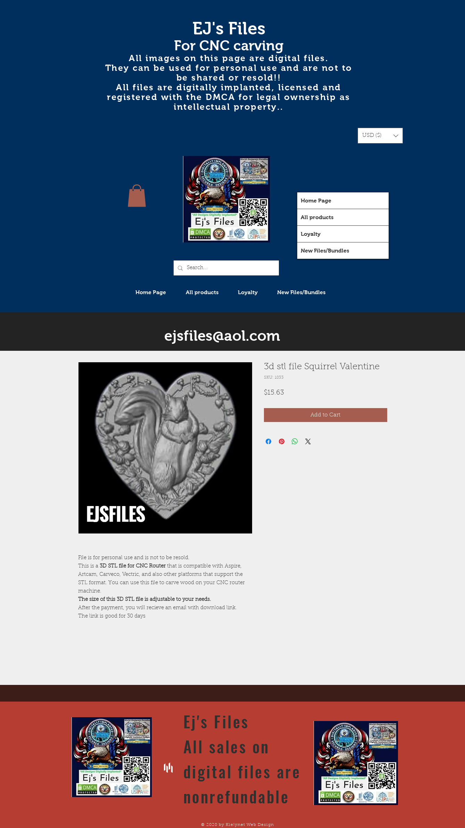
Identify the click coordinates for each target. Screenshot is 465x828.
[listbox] (380, 135)
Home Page (316, 201)
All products (317, 217)
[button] (380, 135)
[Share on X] (308, 441)
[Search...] (225, 267)
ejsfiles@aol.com (222, 336)
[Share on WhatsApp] (295, 441)
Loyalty (311, 234)
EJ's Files (228, 28)
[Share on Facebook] (268, 441)
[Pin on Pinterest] (281, 441)
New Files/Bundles (325, 251)
